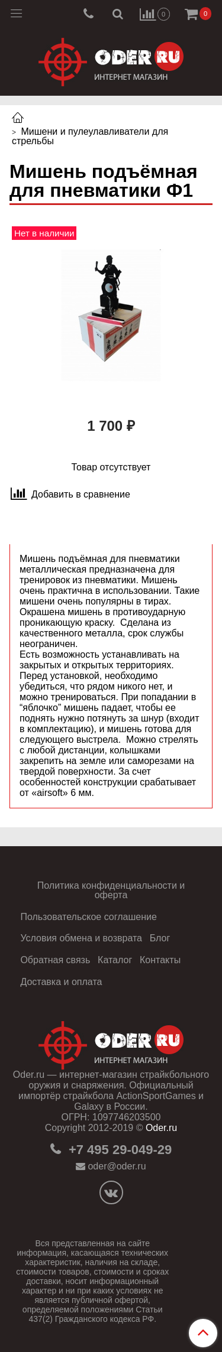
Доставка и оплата (61, 982)
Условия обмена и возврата (81, 938)
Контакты (160, 960)
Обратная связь (55, 960)
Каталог (115, 960)
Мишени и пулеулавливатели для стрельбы (90, 136)
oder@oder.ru (117, 1166)
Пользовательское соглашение (88, 917)
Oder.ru (161, 1128)
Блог (160, 938)
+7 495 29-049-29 (118, 1149)
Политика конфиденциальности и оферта (111, 890)
